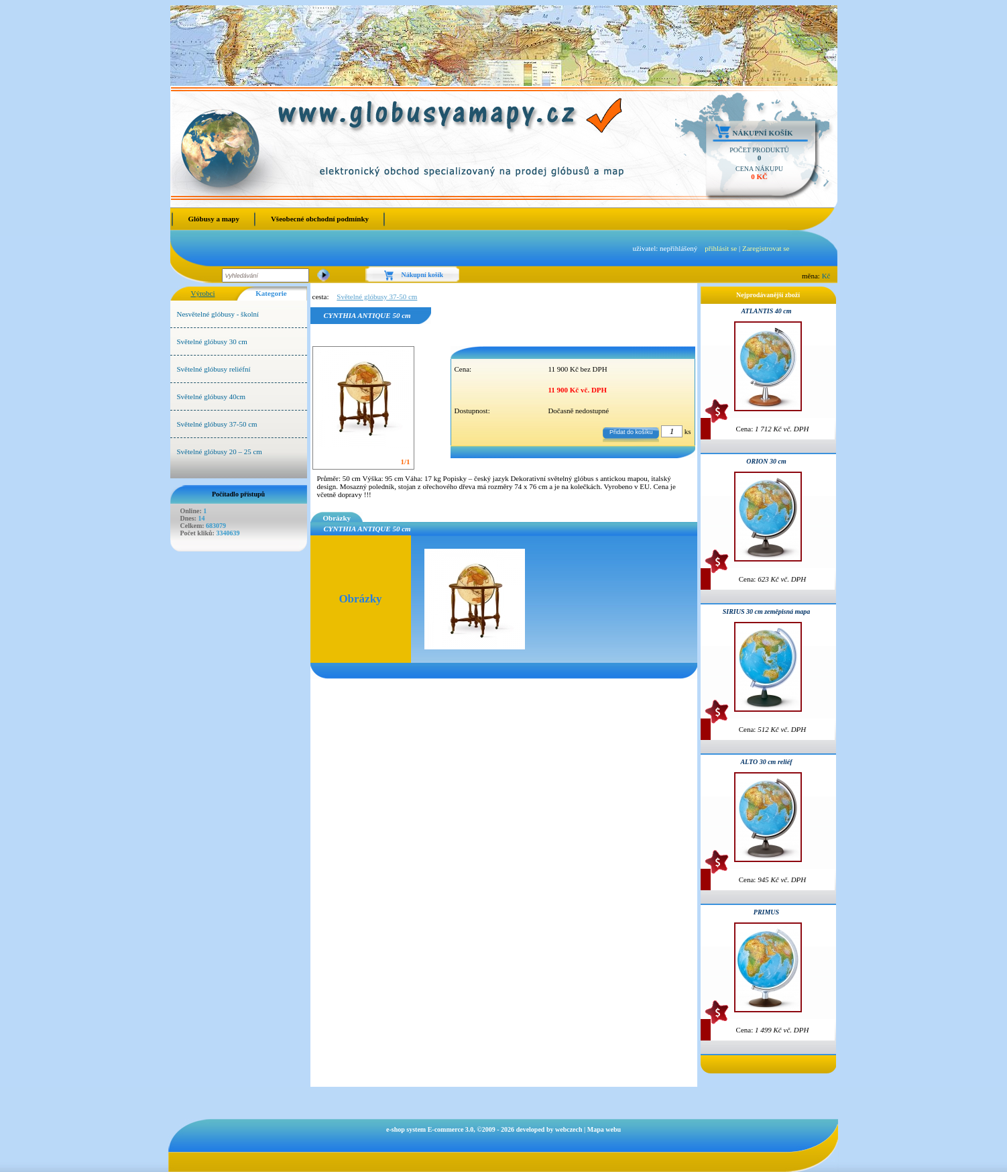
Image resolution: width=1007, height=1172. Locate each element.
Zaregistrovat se (766, 248)
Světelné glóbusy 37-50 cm (217, 424)
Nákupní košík (763, 133)
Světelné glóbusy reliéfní (214, 369)
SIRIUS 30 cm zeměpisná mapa (767, 611)
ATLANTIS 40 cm (766, 311)
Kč (826, 276)
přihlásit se (721, 248)
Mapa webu (604, 1129)
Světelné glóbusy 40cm (211, 396)
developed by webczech (549, 1129)
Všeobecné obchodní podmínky (320, 219)
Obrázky (337, 518)
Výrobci (202, 293)
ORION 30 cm (766, 461)
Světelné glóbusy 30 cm (212, 341)
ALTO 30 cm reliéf (766, 761)
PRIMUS (766, 912)
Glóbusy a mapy (213, 219)
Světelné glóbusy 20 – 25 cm (219, 451)
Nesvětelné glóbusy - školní (218, 314)
